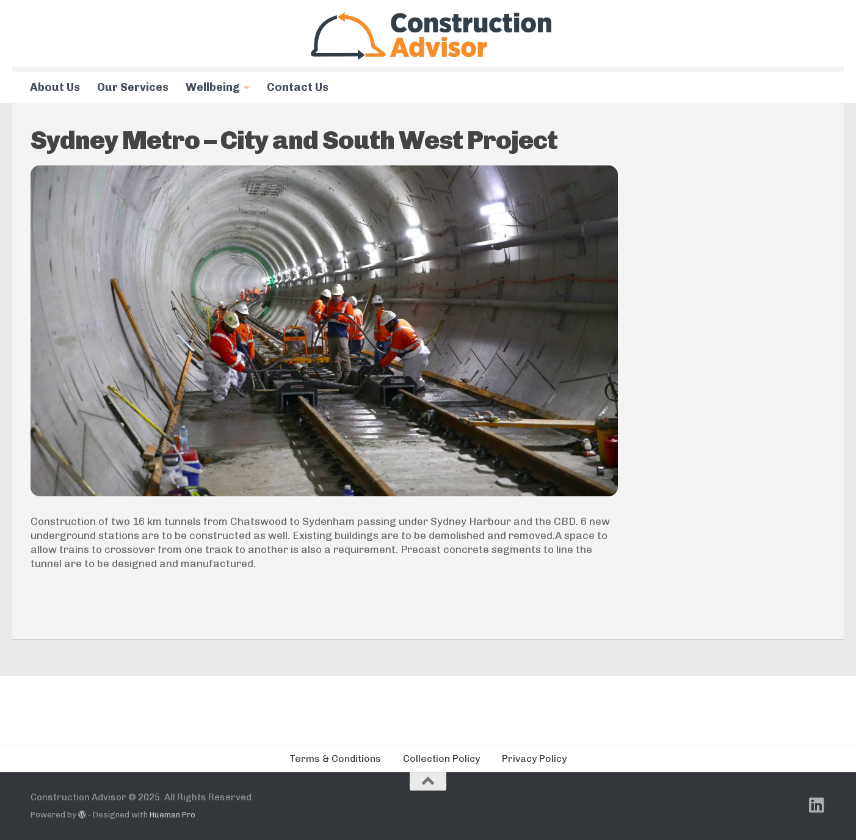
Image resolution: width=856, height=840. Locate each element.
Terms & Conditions (335, 758)
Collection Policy (441, 758)
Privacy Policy (534, 758)
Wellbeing (213, 87)
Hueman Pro (172, 814)
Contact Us (297, 87)
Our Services (133, 87)
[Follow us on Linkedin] (816, 805)
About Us (55, 87)
